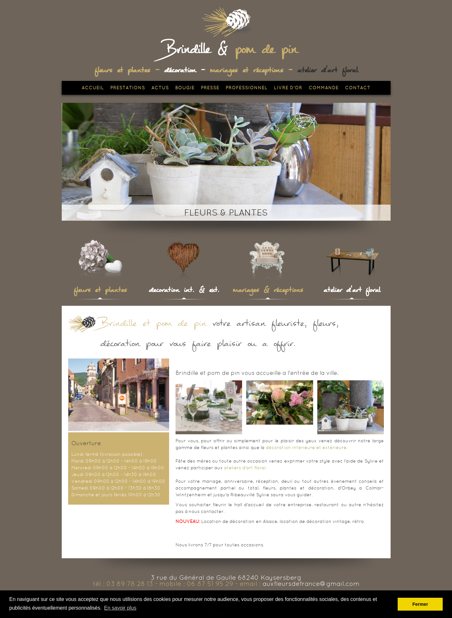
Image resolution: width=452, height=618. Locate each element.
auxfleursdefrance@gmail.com (311, 583)
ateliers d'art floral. (245, 467)
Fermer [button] (420, 604)
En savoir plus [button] (120, 608)
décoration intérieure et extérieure (306, 447)
